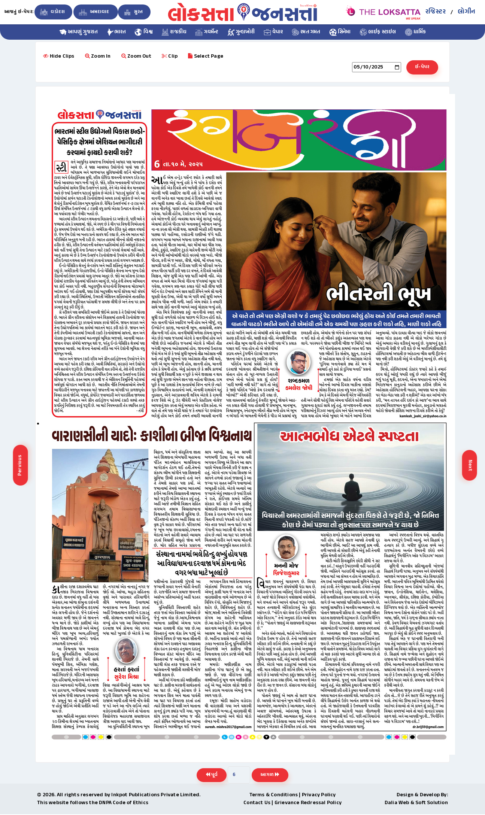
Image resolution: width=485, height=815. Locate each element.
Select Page (205, 56)
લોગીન (466, 12)
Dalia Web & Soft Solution (416, 804)
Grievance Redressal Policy (308, 804)
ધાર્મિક (415, 32)
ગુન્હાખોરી (241, 32)
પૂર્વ (210, 775)
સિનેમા (340, 32)
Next (470, 465)
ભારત (116, 32)
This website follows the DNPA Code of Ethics (92, 804)
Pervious (20, 465)
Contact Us (256, 804)
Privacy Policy (319, 796)
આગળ (271, 775)
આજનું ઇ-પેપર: (18, 12)
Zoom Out (136, 56)
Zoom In (98, 56)
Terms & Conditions (273, 796)
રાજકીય (174, 32)
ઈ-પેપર (421, 67)
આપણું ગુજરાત (78, 32)
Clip (170, 56)
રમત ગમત (306, 32)
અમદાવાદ (93, 12)
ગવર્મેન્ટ (206, 32)
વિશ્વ (143, 32)
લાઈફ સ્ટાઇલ (378, 32)
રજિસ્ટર (435, 12)
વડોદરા (51, 12)
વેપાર (273, 32)
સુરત (132, 12)
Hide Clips (58, 56)
